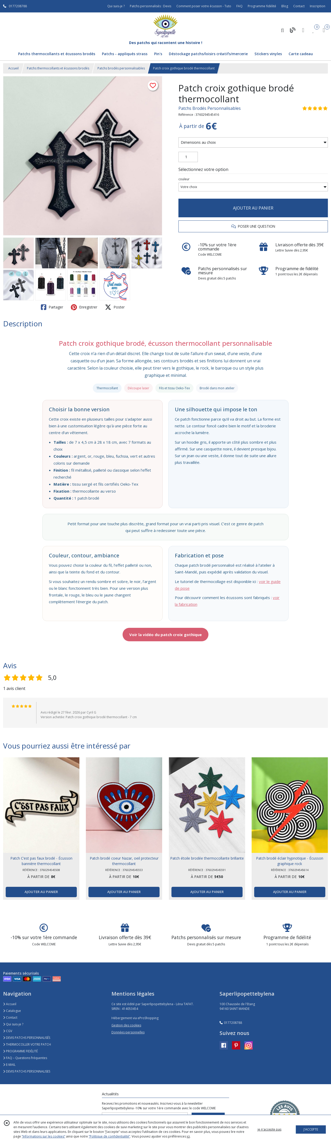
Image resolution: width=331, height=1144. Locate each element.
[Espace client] (303, 30)
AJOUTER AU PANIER (253, 208)
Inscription (317, 6)
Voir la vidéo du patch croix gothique (165, 634)
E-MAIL (9, 1064)
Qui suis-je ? (13, 1024)
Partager (52, 307)
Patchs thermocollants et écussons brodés (58, 68)
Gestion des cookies (126, 1025)
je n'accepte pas (269, 1129)
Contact (299, 6)
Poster (115, 307)
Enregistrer (84, 307)
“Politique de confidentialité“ (109, 1136)
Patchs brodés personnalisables (121, 68)
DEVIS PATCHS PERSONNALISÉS (26, 1037)
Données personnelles (128, 1032)
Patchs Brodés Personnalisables (209, 108)
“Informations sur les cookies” (43, 1136)
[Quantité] (188, 157)
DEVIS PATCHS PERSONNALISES (26, 1071)
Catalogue (12, 1011)
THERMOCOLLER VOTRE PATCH (27, 1044)
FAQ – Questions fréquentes (25, 1058)
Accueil (13, 68)
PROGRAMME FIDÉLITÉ (20, 1051)
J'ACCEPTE (311, 1129)
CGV (7, 1031)
